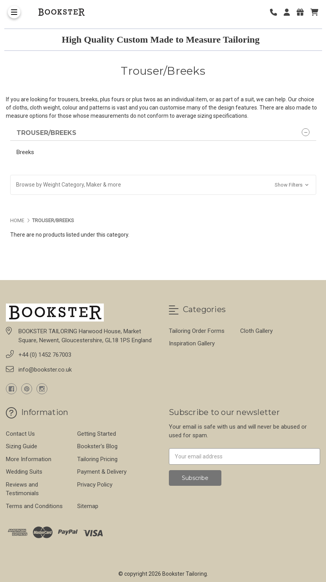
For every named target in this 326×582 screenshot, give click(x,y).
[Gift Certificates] (303, 12)
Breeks (25, 152)
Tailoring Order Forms (197, 330)
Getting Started (96, 433)
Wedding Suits (24, 471)
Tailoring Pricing (97, 459)
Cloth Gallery (256, 330)
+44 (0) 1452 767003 (44, 354)
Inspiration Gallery (192, 343)
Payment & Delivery (102, 471)
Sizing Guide (21, 446)
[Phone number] (276, 12)
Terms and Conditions (34, 506)
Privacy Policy (94, 484)
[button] (163, 185)
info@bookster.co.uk (45, 369)
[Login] (289, 12)
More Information (28, 459)
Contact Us (20, 433)
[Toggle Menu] (14, 12)
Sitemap (87, 506)
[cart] (314, 12)
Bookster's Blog (97, 446)
